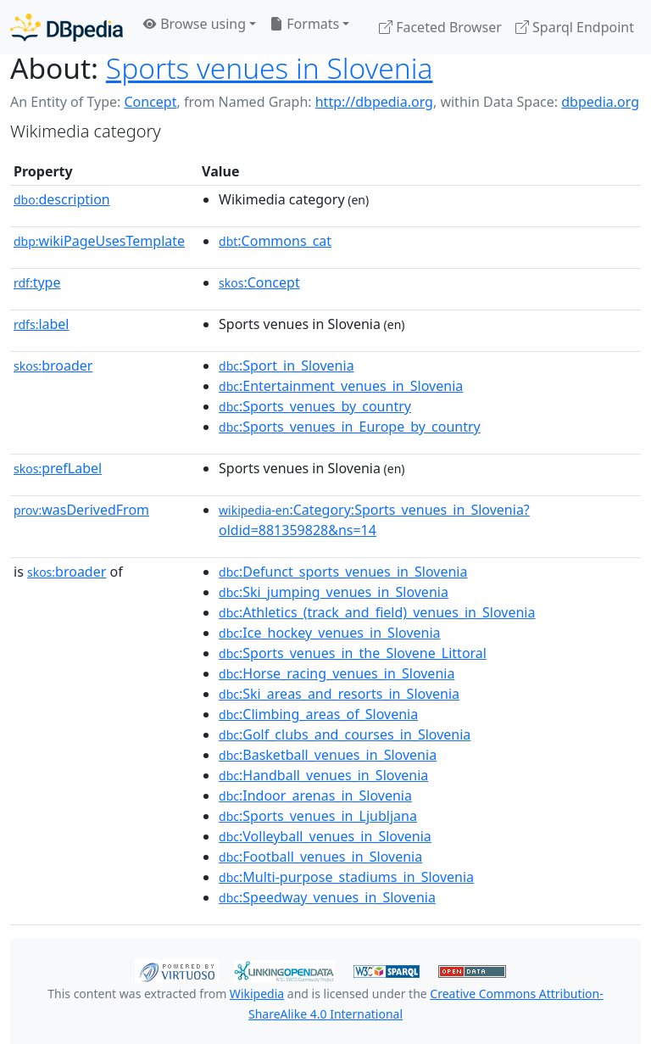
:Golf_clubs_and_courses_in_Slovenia (344, 734)
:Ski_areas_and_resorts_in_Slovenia (339, 693)
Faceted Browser (440, 27)
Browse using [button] (194, 23)
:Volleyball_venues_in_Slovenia (325, 836)
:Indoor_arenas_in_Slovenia (315, 795)
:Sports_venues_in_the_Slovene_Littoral (353, 653)
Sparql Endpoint (574, 27)
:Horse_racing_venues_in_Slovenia (336, 673)
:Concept (259, 282)
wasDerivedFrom (81, 509)
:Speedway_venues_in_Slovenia (327, 897)
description (62, 199)
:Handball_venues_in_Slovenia (323, 775)
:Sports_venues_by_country (315, 406)
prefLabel (58, 468)
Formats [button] (304, 23)
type (37, 282)
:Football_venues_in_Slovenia (320, 856)
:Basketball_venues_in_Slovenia (328, 754)
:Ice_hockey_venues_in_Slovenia (330, 632)
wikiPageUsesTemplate (99, 241)
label (42, 324)
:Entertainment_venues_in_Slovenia (341, 386)
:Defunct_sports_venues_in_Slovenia (343, 571)
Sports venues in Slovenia (269, 67)
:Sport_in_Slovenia (286, 365)
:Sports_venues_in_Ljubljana (318, 816)
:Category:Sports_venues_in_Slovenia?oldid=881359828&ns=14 (374, 519)
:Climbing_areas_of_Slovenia (318, 714)
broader (53, 365)
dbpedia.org (600, 101)
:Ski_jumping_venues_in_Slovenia (333, 592)
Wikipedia (257, 993)
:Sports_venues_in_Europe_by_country (350, 426)
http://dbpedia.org (374, 101)
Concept (150, 101)
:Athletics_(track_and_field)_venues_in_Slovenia (377, 612)
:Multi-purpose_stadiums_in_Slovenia (346, 877)
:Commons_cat (275, 241)
